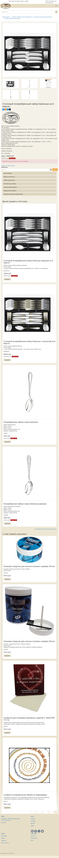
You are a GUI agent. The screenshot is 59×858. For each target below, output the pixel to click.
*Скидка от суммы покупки (7, 165)
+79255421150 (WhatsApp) (13, 818)
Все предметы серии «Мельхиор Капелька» (46, 529)
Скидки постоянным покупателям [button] (13, 194)
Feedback (33, 821)
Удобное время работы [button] (10, 187)
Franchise (33, 835)
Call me (3, 822)
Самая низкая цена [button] (9, 180)
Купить (55, 169)
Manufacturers (34, 838)
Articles (32, 825)
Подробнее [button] (7, 279)
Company (33, 818)
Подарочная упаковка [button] (10, 190)
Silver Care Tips (5, 842)
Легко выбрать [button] (8, 173)
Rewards (33, 823)
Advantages (4, 835)
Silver (32, 840)
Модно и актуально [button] (9, 176)
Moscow (3, 818)
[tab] (29, 173)
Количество (4, 167)
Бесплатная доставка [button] (10, 183)
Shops (2, 816)
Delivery (3, 838)
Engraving (3, 840)
